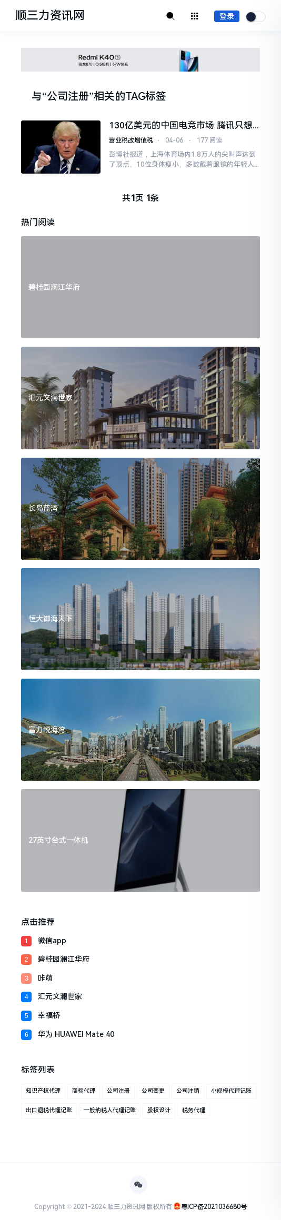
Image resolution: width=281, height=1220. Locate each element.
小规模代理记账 (231, 1090)
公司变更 (153, 1090)
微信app (52, 940)
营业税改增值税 (131, 140)
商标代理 (83, 1090)
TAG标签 (145, 96)
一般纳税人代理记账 (110, 1110)
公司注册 (118, 1090)
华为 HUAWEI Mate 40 (76, 1034)
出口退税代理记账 (49, 1110)
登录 (226, 16)
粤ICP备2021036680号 (214, 1207)
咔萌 (45, 978)
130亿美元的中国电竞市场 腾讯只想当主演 (180, 125)
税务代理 (193, 1110)
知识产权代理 (43, 1090)
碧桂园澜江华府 (63, 959)
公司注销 (187, 1090)
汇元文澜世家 (60, 996)
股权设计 (158, 1110)
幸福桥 (49, 1015)
